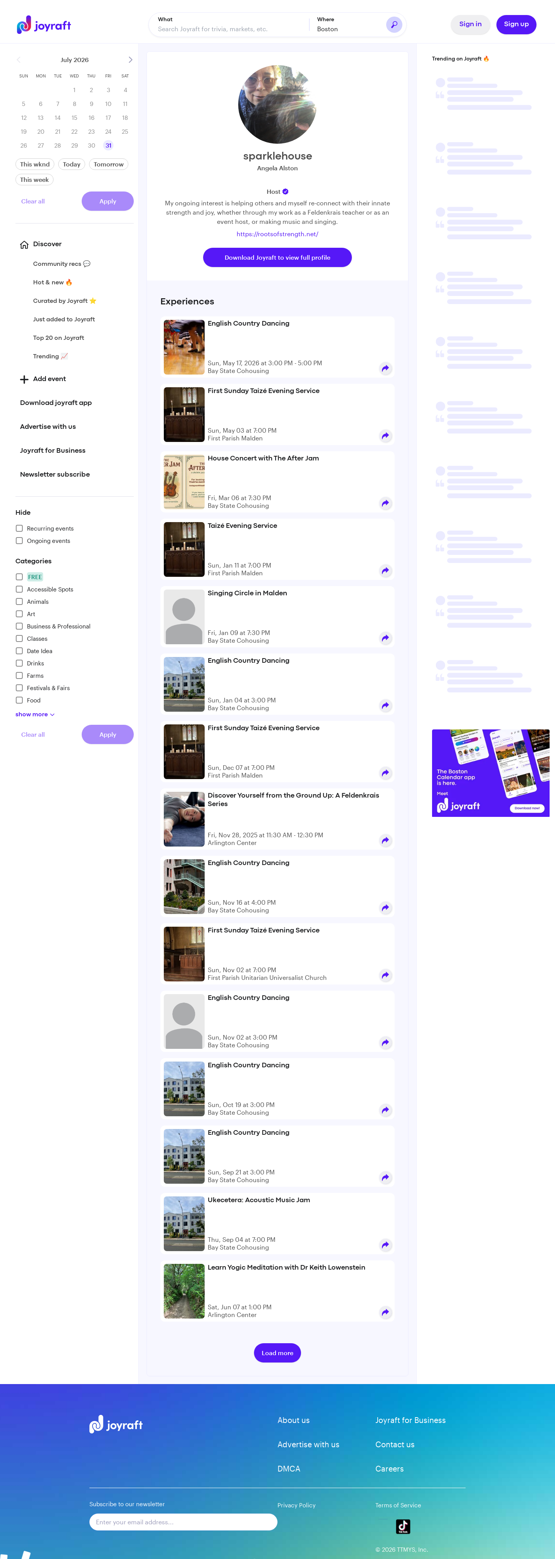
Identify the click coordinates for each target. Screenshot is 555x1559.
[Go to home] (49, 24)
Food (27, 700)
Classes (31, 638)
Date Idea (33, 651)
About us (294, 1420)
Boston (327, 28)
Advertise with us (309, 1444)
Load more (277, 1352)
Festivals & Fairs (42, 688)
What (165, 19)
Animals (32, 601)
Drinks (29, 663)
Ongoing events (42, 540)
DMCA (289, 1468)
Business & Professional (53, 626)
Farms (29, 675)
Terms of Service (398, 1505)
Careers (389, 1468)
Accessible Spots (44, 589)
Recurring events (44, 528)
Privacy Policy (297, 1505)
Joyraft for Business (410, 1420)
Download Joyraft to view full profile (277, 257)
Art (25, 614)
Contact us (395, 1444)
